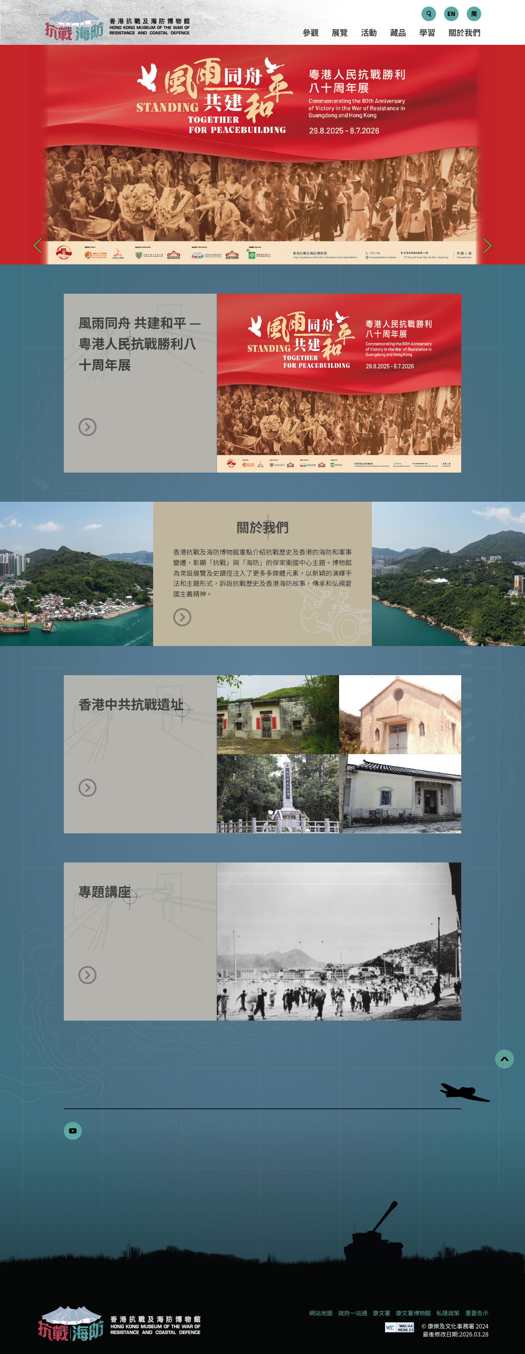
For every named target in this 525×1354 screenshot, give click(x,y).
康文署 (381, 1313)
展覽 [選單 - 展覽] (340, 32)
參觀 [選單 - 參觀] (311, 32)
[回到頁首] (504, 1059)
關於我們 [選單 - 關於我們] (464, 32)
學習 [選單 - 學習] (427, 32)
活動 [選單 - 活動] (369, 32)
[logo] (117, 26)
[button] (37, 246)
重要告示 (477, 1313)
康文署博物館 (413, 1313)
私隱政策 (448, 1313)
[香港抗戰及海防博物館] (118, 1323)
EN (451, 13)
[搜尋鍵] (428, 14)
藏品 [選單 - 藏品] (398, 32)
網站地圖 (320, 1313)
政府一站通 (352, 1313)
